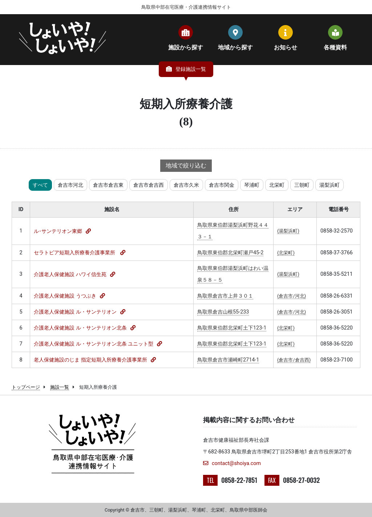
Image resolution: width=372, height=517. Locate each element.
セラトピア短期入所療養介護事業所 (75, 253)
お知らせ (285, 38)
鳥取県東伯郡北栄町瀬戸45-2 (230, 253)
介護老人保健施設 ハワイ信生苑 (70, 274)
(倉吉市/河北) (291, 296)
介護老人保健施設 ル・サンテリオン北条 (80, 328)
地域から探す (235, 38)
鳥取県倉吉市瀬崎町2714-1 (228, 360)
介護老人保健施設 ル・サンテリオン (75, 312)
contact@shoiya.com (232, 463)
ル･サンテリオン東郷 (58, 231)
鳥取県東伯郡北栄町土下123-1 (231, 328)
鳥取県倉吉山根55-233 (223, 312)
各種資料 (335, 38)
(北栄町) (286, 252)
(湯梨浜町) (288, 231)
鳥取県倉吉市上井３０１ (225, 296)
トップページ (26, 387)
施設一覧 (59, 387)
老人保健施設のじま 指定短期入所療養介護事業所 (90, 360)
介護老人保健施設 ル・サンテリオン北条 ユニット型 (93, 344)
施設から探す (185, 38)
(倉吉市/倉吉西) (294, 360)
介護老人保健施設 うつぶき (65, 296)
